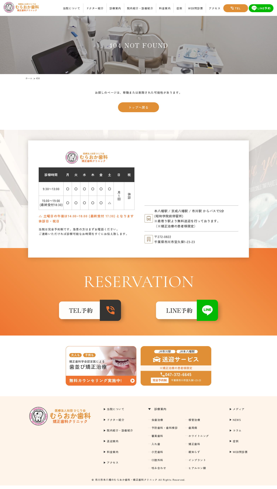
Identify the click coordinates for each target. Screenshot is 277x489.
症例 (179, 8)
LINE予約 (172, 312)
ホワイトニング (198, 439)
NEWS (237, 423)
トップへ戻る (138, 107)
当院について (71, 8)
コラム (237, 434)
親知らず (194, 455)
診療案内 (115, 8)
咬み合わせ (159, 471)
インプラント (197, 463)
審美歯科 (157, 439)
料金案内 (165, 8)
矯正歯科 (194, 447)
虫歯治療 (157, 423)
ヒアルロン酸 (197, 471)
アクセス (214, 8)
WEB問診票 (195, 8)
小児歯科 (157, 455)
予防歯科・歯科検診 (165, 431)
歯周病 (192, 431)
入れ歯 (156, 447)
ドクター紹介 (95, 8)
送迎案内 (113, 444)
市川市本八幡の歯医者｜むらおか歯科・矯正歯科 (25, 8)
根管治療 (194, 423)
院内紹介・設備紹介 (140, 8)
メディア (238, 412)
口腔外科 (157, 463)
